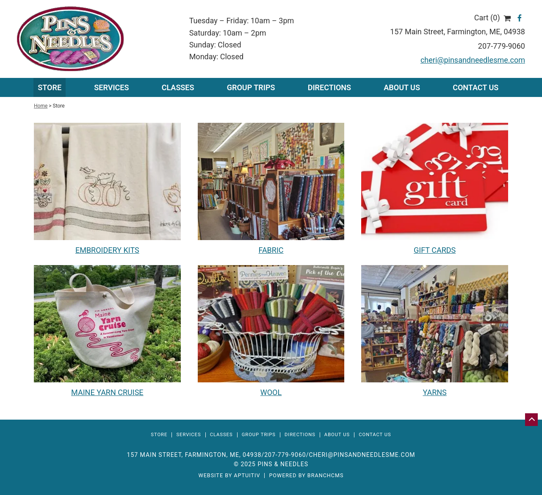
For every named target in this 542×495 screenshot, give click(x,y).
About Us (402, 87)
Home (40, 106)
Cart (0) (492, 17)
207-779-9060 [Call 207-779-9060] (285, 454)
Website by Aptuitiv (229, 475)
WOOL (271, 392)
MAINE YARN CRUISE (107, 392)
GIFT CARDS (435, 250)
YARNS (434, 392)
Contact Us (475, 87)
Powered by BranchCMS (306, 475)
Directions (329, 87)
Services (188, 434)
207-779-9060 (501, 45)
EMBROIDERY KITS (107, 250)
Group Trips (251, 87)
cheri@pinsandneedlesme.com (472, 59)
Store (49, 87)
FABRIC (270, 250)
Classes (178, 87)
